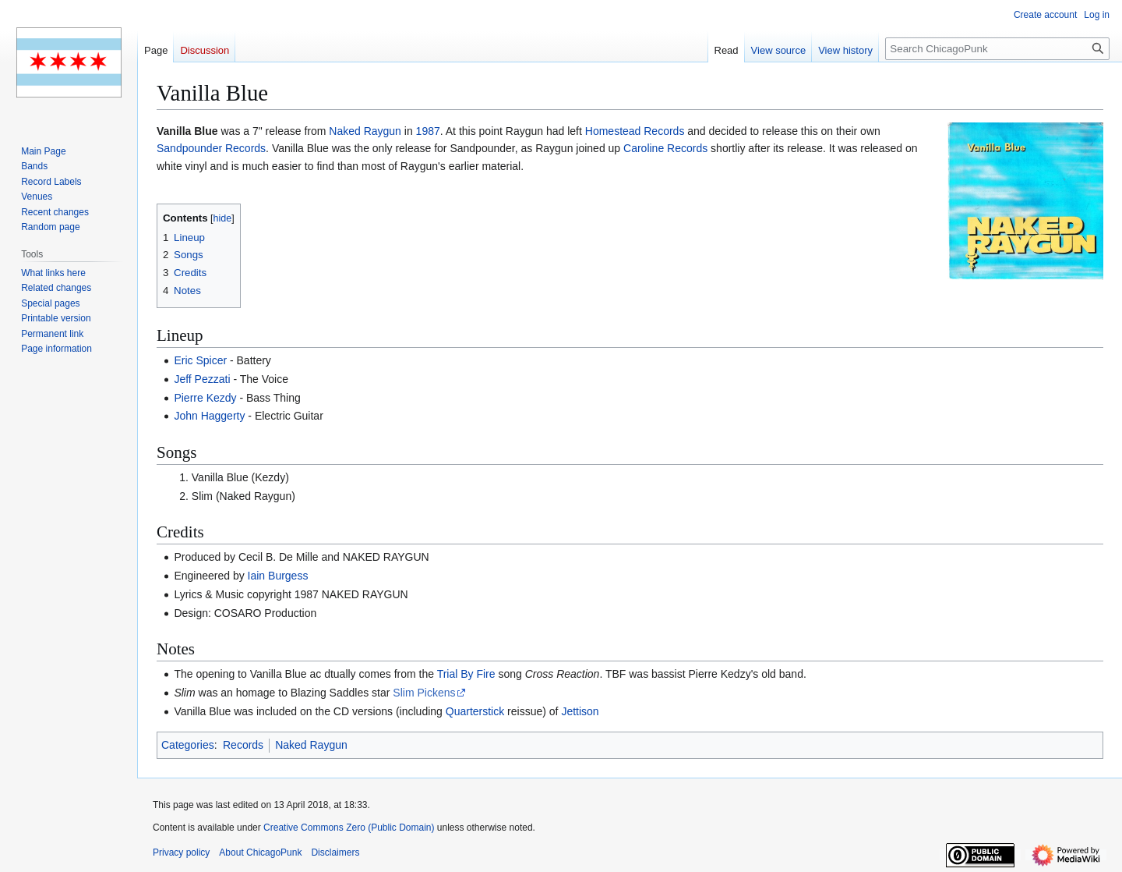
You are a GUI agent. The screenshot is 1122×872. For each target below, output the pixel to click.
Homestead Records (635, 131)
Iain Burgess (278, 575)
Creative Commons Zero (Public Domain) (348, 827)
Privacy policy (181, 852)
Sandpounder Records (211, 148)
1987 (428, 131)
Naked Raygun (365, 131)
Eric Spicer (200, 360)
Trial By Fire (466, 674)
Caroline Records (665, 148)
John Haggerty (209, 415)
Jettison (579, 711)
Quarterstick (475, 711)
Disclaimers (335, 852)
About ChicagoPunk (260, 852)
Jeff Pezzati (202, 379)
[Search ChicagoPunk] (997, 48)
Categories (187, 745)
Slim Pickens (424, 692)
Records (243, 745)
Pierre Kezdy (205, 398)
